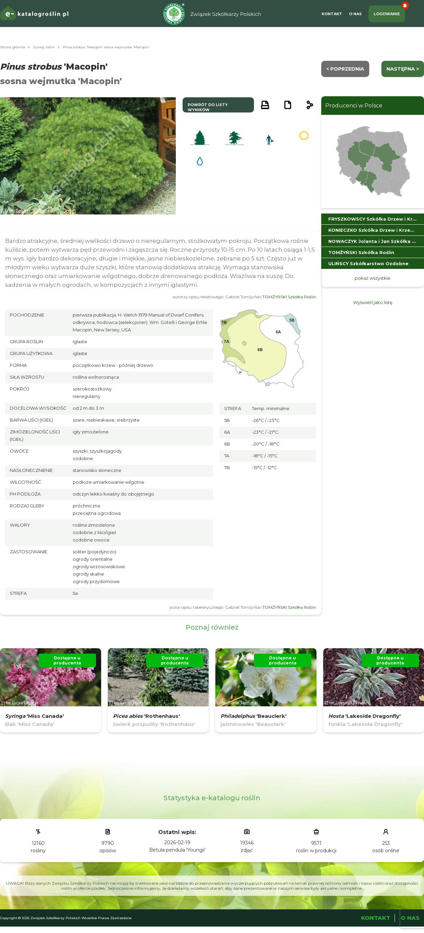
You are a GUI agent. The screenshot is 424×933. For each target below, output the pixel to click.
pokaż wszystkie (373, 278)
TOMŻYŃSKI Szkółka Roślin (289, 296)
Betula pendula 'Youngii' (177, 850)
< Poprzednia (345, 69)
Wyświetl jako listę (373, 302)
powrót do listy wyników (208, 107)
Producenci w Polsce (353, 105)
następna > (402, 69)
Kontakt (332, 13)
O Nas (355, 13)
